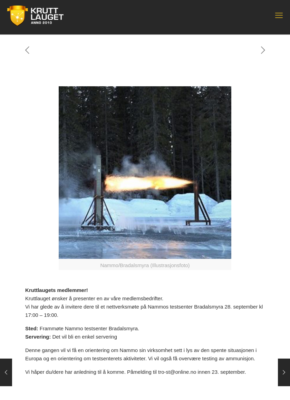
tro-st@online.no (177, 372)
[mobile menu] (279, 15)
